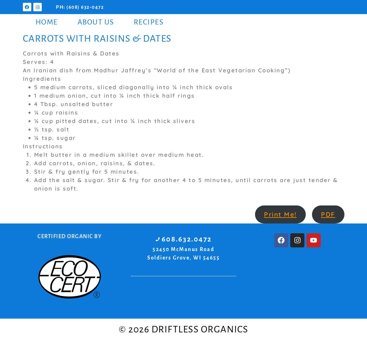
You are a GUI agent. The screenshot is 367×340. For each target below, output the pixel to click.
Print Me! (280, 214)
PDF (328, 214)
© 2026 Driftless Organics (183, 329)
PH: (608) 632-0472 (80, 7)
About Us (96, 22)
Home (47, 22)
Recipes (149, 22)
